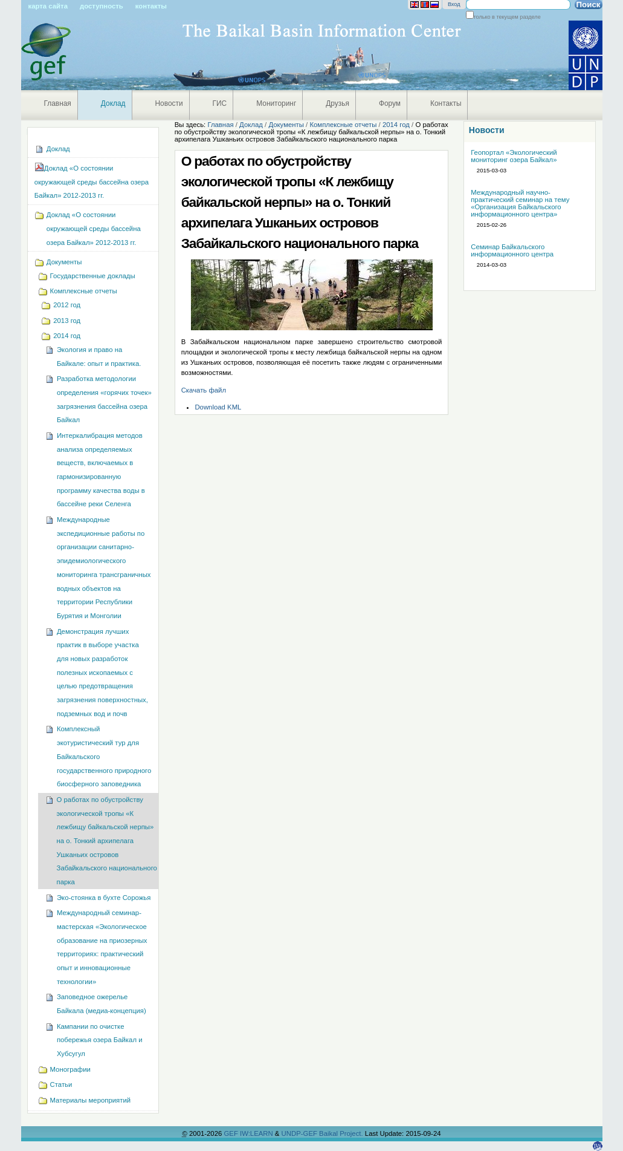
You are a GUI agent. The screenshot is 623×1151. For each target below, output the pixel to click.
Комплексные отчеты (342, 124)
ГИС (220, 103)
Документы (286, 124)
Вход (454, 4)
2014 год (396, 124)
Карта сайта (48, 6)
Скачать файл (203, 390)
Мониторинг (276, 103)
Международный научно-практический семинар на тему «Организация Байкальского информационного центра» (520, 203)
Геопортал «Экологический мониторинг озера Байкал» (514, 156)
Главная (57, 103)
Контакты (151, 6)
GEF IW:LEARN (249, 1133)
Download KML (218, 407)
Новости (169, 103)
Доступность (101, 6)
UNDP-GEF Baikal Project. (323, 1133)
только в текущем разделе (507, 17)
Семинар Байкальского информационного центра (512, 250)
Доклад (113, 103)
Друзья (337, 103)
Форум (390, 103)
